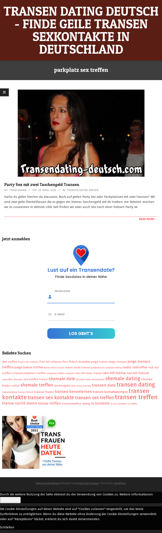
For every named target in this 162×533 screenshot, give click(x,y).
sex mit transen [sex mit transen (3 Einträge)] (138, 373)
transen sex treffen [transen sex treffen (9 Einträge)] (94, 397)
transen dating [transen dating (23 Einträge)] (136, 384)
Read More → (148, 219)
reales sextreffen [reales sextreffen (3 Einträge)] (135, 367)
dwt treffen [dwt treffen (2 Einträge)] (9, 362)
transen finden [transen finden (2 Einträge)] (44, 392)
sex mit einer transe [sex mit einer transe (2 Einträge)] (88, 373)
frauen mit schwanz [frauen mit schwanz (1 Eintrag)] (28, 362)
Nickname (62, 291)
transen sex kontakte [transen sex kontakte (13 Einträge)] (50, 397)
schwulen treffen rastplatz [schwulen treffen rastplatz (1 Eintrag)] (61, 373)
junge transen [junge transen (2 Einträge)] (118, 362)
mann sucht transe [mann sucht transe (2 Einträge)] (77, 367)
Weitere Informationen (136, 494)
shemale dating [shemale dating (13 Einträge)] (122, 378)
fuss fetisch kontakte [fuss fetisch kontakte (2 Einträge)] (76, 362)
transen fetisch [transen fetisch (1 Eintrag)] (25, 392)
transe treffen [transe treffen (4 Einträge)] (49, 403)
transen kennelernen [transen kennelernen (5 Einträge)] (73, 391)
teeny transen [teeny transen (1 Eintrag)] (83, 385)
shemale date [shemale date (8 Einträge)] (62, 378)
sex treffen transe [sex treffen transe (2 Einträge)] (35, 379)
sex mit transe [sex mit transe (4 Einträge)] (114, 373)
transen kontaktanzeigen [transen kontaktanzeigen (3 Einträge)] (110, 392)
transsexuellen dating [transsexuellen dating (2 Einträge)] (76, 403)
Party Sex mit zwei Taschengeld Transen (41, 184)
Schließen (7, 527)
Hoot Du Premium (89, 483)
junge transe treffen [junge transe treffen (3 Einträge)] (28, 367)
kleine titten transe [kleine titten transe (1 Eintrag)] (54, 367)
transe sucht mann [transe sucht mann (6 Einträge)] (19, 403)
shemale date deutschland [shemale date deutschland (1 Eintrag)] (90, 379)
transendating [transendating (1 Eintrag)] (9, 392)
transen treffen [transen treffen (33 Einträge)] (136, 397)
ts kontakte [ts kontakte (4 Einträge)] (100, 403)
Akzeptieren (10, 500)
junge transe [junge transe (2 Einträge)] (99, 362)
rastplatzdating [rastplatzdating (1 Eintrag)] (113, 367)
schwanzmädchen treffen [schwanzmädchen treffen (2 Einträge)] (29, 373)
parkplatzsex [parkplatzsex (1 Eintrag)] (98, 367)
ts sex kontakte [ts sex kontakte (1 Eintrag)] (119, 403)
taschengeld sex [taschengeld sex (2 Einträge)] (64, 385)
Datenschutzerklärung (48, 483)
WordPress (120, 483)
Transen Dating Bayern (82, 190)
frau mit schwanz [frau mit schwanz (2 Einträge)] (50, 362)
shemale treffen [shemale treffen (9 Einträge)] (36, 385)
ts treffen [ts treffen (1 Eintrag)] (132, 403)
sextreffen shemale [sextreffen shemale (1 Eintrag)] (12, 379)
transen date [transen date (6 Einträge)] (104, 385)
